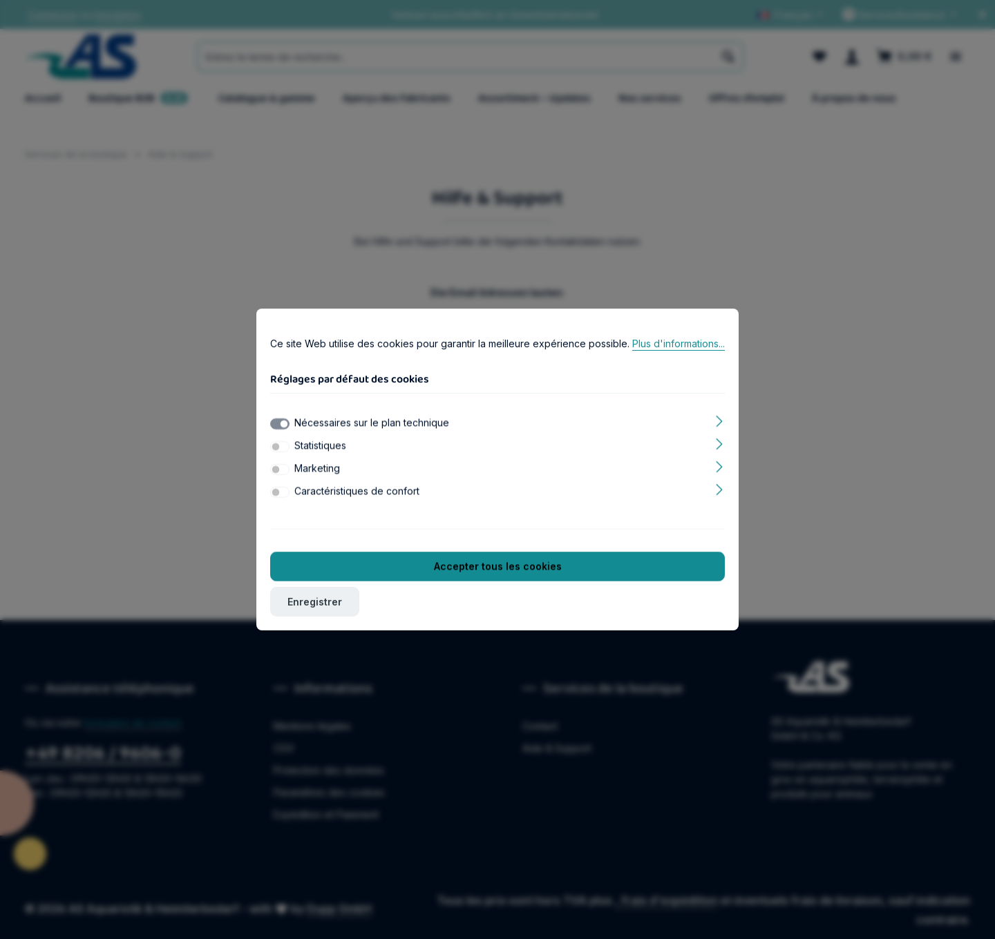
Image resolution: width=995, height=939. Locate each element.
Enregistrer (314, 604)
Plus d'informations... (678, 346)
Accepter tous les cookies (498, 569)
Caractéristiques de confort (356, 494)
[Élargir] (720, 423)
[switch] (280, 449)
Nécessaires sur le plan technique (371, 426)
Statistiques (320, 448)
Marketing (317, 471)
